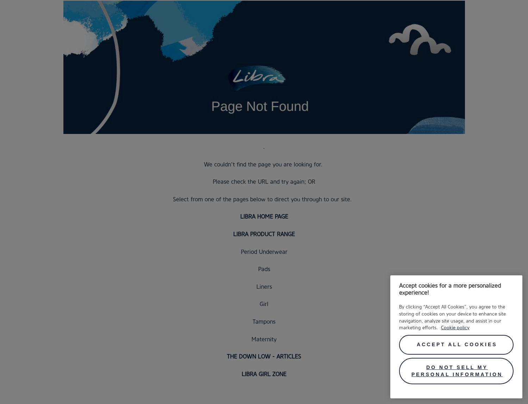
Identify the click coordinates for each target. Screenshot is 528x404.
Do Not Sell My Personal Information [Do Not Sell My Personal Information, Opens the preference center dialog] (457, 371)
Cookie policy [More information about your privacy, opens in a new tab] (455, 327)
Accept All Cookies (457, 344)
